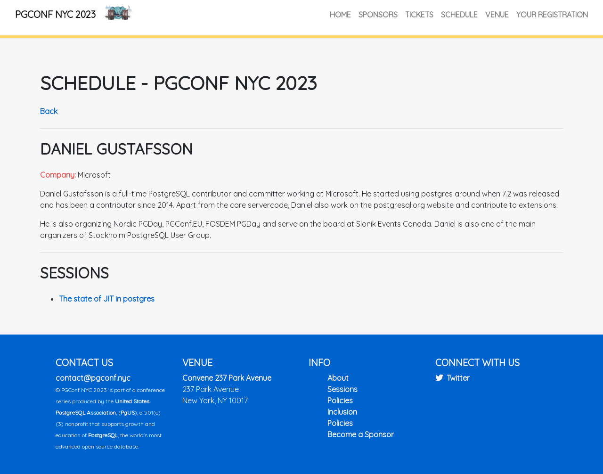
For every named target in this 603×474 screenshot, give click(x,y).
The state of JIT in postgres (107, 298)
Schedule (459, 14)
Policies (340, 400)
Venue (497, 14)
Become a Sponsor (360, 434)
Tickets (419, 14)
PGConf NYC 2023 (55, 14)
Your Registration (552, 14)
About (338, 378)
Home (340, 14)
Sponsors (378, 14)
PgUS (128, 412)
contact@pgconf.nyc (93, 378)
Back (48, 111)
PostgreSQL (103, 435)
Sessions (342, 389)
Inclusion (342, 412)
